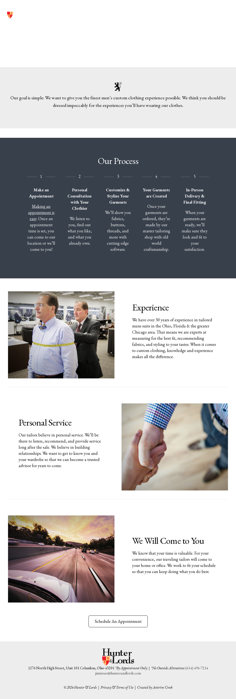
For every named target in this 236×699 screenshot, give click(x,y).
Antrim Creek (163, 687)
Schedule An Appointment (118, 621)
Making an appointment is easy (41, 212)
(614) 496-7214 (189, 11)
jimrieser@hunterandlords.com (118, 673)
